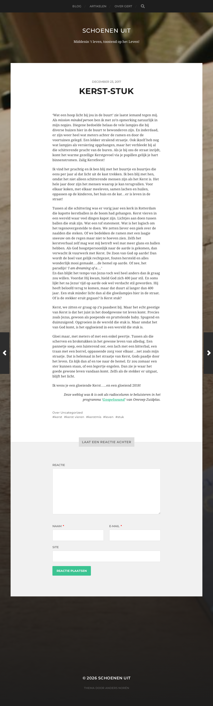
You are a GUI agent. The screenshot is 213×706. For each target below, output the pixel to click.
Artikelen (98, 6)
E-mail (115, 526)
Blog (76, 6)
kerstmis (94, 417)
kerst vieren (75, 417)
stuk (121, 417)
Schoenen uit (106, 30)
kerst (58, 417)
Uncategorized (72, 412)
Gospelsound (114, 400)
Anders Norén (117, 688)
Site (55, 547)
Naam (58, 526)
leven (109, 417)
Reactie (58, 465)
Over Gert (123, 6)
